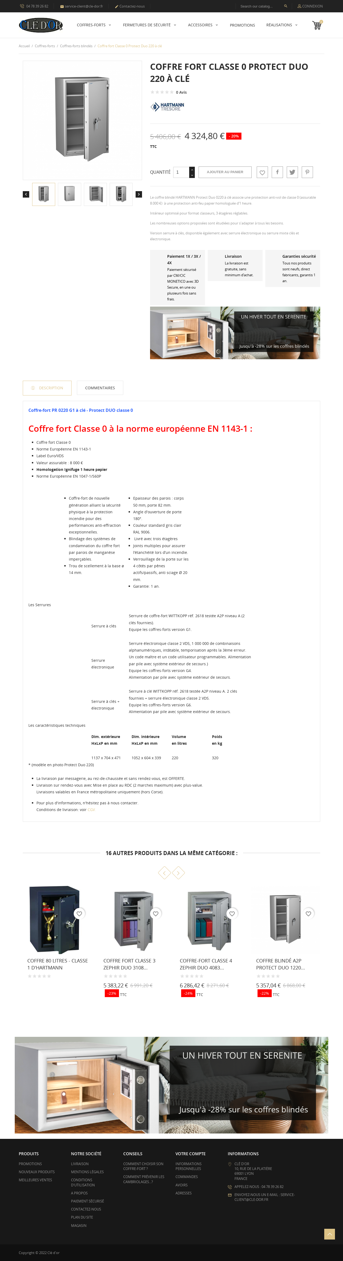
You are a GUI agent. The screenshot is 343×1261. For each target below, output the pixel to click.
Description (50, 387)
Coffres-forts (92, 24)
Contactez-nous (130, 6)
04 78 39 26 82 (34, 6)
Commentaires (100, 387)
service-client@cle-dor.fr (81, 6)
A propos (79, 1193)
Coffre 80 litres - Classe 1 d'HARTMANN (57, 964)
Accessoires (201, 24)
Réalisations (279, 24)
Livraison (80, 1163)
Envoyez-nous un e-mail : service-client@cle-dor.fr (264, 1197)
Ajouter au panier (225, 172)
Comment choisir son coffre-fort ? (143, 1166)
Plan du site (82, 1217)
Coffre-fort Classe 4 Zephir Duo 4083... (206, 964)
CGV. (92, 809)
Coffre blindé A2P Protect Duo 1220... (280, 964)
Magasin (79, 1225)
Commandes (187, 1176)
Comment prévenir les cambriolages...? (143, 1179)
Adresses (184, 1193)
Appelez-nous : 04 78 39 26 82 (259, 1186)
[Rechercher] (264, 6)
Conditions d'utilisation (83, 1182)
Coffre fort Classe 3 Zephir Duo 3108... (129, 964)
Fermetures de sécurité (147, 24)
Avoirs (182, 1185)
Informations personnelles (189, 1166)
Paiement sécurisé (87, 1201)
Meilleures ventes (35, 1180)
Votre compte (191, 1153)
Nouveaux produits (37, 1171)
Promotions (30, 1163)
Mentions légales (87, 1171)
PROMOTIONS (242, 25)
